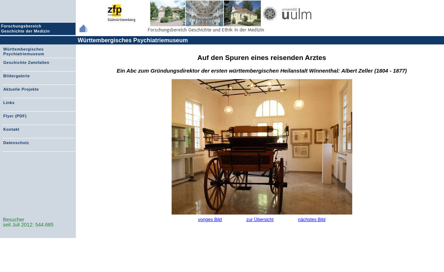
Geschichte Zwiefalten (26, 62)
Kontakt (11, 129)
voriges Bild (210, 219)
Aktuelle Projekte (21, 89)
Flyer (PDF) (15, 116)
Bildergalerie (16, 76)
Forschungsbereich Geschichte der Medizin (26, 28)
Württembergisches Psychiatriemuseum (133, 40)
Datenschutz (16, 143)
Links (8, 102)
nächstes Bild (312, 219)
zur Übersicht (259, 219)
